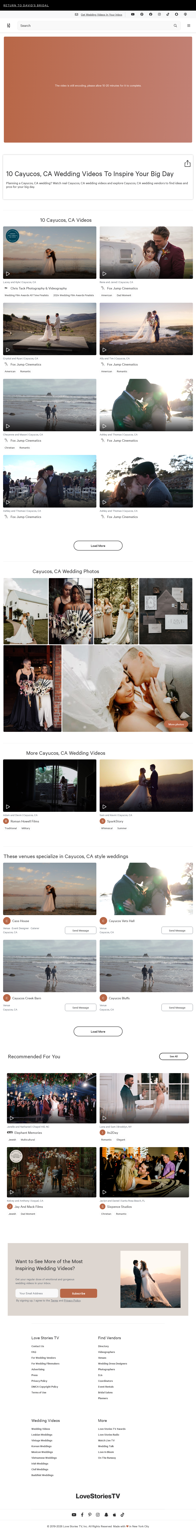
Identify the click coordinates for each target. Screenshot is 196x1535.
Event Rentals (106, 1386)
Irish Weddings (39, 1463)
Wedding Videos (40, 1429)
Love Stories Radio (108, 1434)
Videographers (106, 1352)
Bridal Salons (105, 1392)
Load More (98, 545)
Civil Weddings (39, 1469)
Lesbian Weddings (41, 1434)
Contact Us (37, 1346)
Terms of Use (38, 1392)
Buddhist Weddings (42, 1475)
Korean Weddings (41, 1446)
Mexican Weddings (42, 1452)
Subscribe (78, 1293)
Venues (102, 1357)
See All (173, 1056)
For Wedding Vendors (43, 1357)
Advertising (38, 1369)
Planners (103, 1398)
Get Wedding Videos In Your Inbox (100, 14)
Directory (103, 1346)
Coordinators (105, 1381)
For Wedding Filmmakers (45, 1363)
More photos (176, 724)
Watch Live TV (106, 1440)
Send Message (80, 930)
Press (34, 1375)
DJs (100, 1375)
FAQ (33, 1352)
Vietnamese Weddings (44, 1457)
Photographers (106, 1369)
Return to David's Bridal (26, 5)
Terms (54, 1300)
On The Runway (107, 1457)
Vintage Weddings (41, 1440)
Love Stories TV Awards (111, 1429)
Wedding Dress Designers (112, 1363)
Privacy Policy (72, 1300)
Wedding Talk (106, 1446)
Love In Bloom (106, 1452)
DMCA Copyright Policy (44, 1386)
